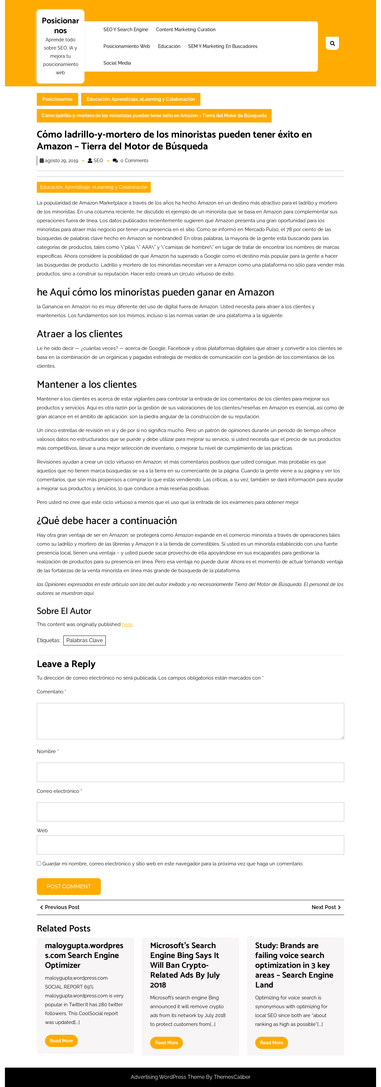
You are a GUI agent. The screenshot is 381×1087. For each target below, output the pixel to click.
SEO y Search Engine (125, 29)
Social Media (117, 63)
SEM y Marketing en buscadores (223, 46)
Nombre (48, 751)
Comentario (51, 692)
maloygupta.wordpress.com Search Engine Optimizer (84, 955)
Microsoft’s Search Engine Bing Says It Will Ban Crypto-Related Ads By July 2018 (185, 965)
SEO (98, 160)
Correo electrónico (59, 791)
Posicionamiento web (126, 46)
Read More (64, 1042)
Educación (169, 46)
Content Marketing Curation (185, 29)
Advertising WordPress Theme (168, 1077)
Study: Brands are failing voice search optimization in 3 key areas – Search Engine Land (294, 965)
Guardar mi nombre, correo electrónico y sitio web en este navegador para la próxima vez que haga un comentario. (172, 864)
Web (42, 831)
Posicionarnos (60, 26)
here (127, 624)
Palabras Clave (84, 640)
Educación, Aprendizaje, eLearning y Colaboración (141, 99)
